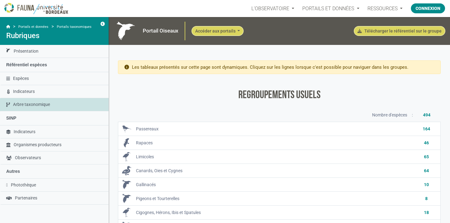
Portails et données (33, 27)
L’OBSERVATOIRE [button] (270, 8)
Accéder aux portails (215, 30)
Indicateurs (21, 91)
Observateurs (23, 157)
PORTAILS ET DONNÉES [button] (328, 8)
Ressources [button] (382, 8)
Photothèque (21, 184)
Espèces (17, 78)
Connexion (428, 8)
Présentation (22, 51)
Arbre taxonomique (28, 104)
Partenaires (21, 197)
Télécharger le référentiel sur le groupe (400, 30)
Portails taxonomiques (74, 27)
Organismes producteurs (33, 144)
